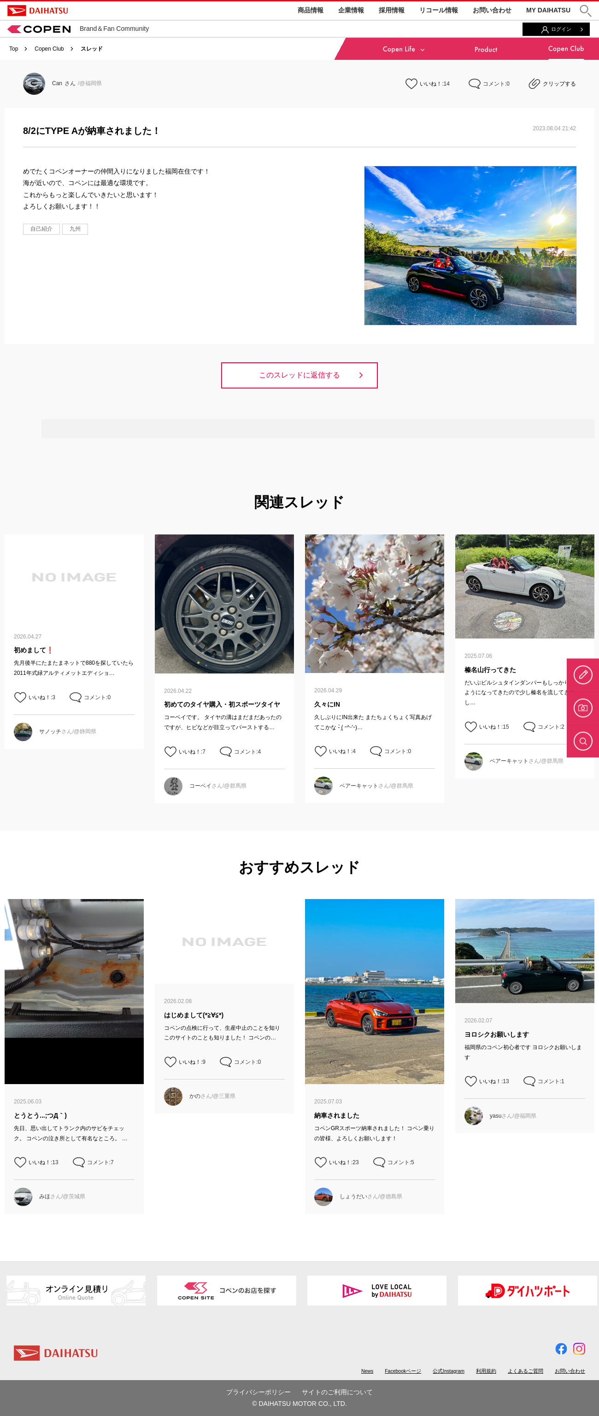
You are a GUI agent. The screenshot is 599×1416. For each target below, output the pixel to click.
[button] (586, 11)
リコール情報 (438, 10)
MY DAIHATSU (548, 10)
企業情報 (351, 10)
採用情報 (392, 10)
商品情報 (310, 10)
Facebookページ (403, 1371)
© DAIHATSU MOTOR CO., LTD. (299, 1403)
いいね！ (431, 84)
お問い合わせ (492, 10)
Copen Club (49, 49)
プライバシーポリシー (258, 1392)
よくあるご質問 (525, 1371)
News (367, 1371)
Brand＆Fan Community (78, 28)
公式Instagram (448, 1371)
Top (13, 49)
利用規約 (486, 1371)
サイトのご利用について (337, 1392)
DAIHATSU (37, 10)
